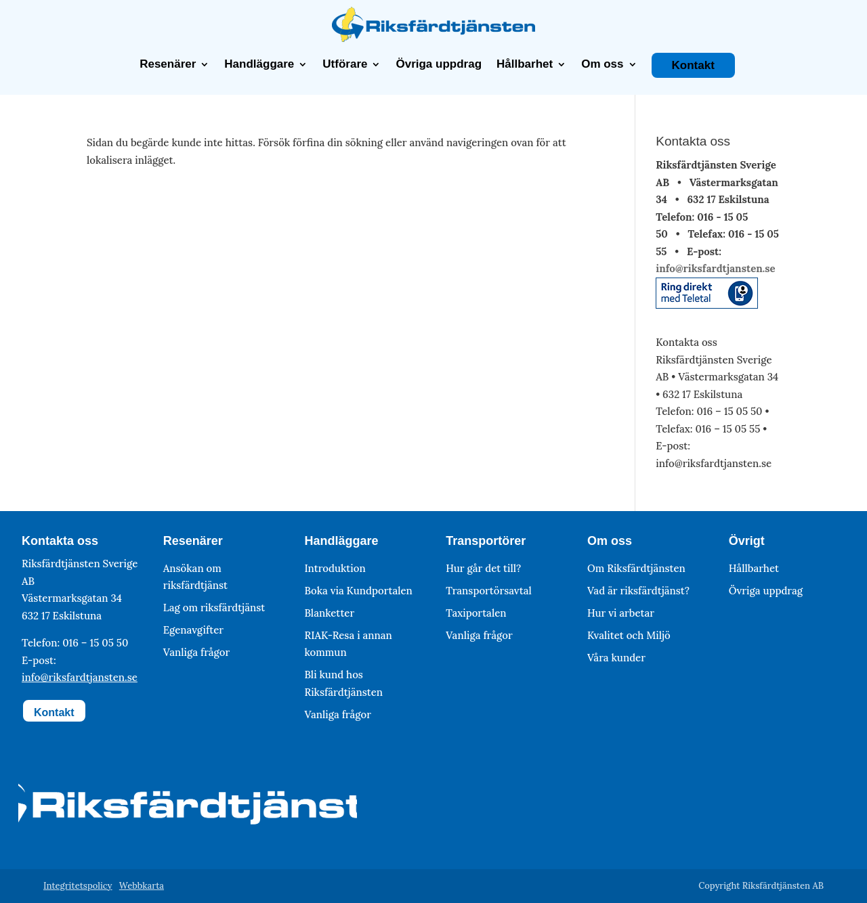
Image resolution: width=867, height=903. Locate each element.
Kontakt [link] (693, 66)
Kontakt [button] (54, 712)
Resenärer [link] (168, 64)
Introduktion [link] (334, 568)
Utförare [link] (344, 64)
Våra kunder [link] (616, 657)
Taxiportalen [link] (476, 613)
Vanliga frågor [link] (196, 652)
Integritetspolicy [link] (77, 885)
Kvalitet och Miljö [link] (629, 635)
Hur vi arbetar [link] (620, 613)
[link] (433, 38)
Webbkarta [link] (141, 885)
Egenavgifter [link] (193, 629)
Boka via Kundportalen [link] (358, 590)
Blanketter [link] (329, 613)
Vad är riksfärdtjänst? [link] (638, 590)
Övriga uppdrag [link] (439, 64)
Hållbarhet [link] (524, 64)
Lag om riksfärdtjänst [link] (214, 607)
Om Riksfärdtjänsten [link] (636, 568)
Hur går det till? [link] (483, 568)
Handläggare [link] (259, 64)
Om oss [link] (602, 64)
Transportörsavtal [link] (489, 590)
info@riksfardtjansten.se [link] (715, 268)
